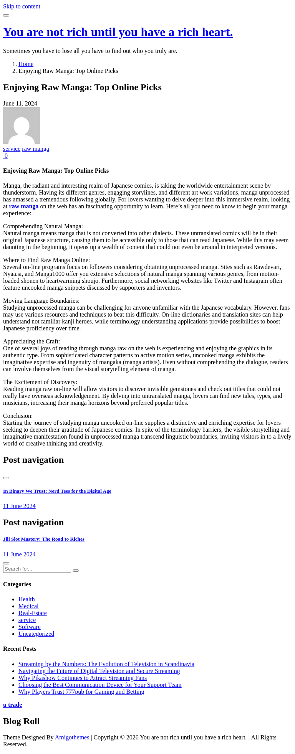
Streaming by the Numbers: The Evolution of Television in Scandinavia (106, 664)
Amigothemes (72, 737)
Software (29, 627)
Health (26, 599)
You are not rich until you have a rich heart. (118, 32)
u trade (12, 704)
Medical (28, 606)
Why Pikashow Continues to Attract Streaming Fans (82, 678)
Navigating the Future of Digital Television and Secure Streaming (99, 671)
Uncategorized (36, 633)
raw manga (35, 148)
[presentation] (6, 478)
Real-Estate (32, 613)
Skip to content (21, 6)
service (11, 148)
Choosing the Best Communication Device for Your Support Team (100, 684)
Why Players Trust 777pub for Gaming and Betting (81, 691)
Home (25, 64)
